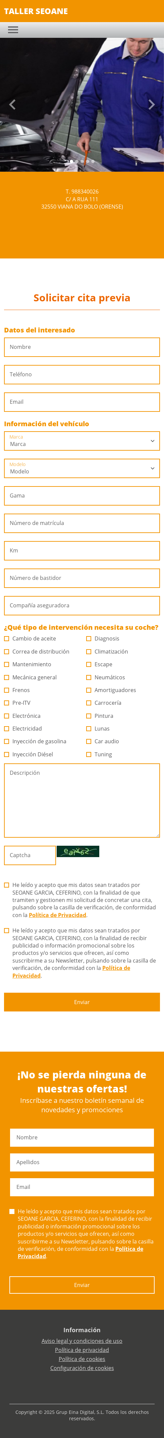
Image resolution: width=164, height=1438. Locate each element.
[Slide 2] (82, 161)
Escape (99, 664)
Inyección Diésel (28, 754)
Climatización (107, 651)
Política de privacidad (82, 1350)
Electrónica (22, 716)
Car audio (102, 741)
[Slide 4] (93, 161)
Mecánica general (30, 677)
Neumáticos (105, 677)
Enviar (82, 1002)
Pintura (100, 716)
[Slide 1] (76, 161)
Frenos (17, 690)
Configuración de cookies (82, 1368)
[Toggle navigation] (13, 29)
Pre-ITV (17, 702)
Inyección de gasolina (35, 741)
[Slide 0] (71, 161)
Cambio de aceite (30, 638)
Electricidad (23, 728)
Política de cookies (82, 1359)
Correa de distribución (37, 651)
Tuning (99, 754)
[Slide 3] (87, 161)
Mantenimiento (28, 664)
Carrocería (104, 702)
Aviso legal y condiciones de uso (82, 1341)
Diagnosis (103, 638)
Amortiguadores (111, 690)
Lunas (98, 728)
